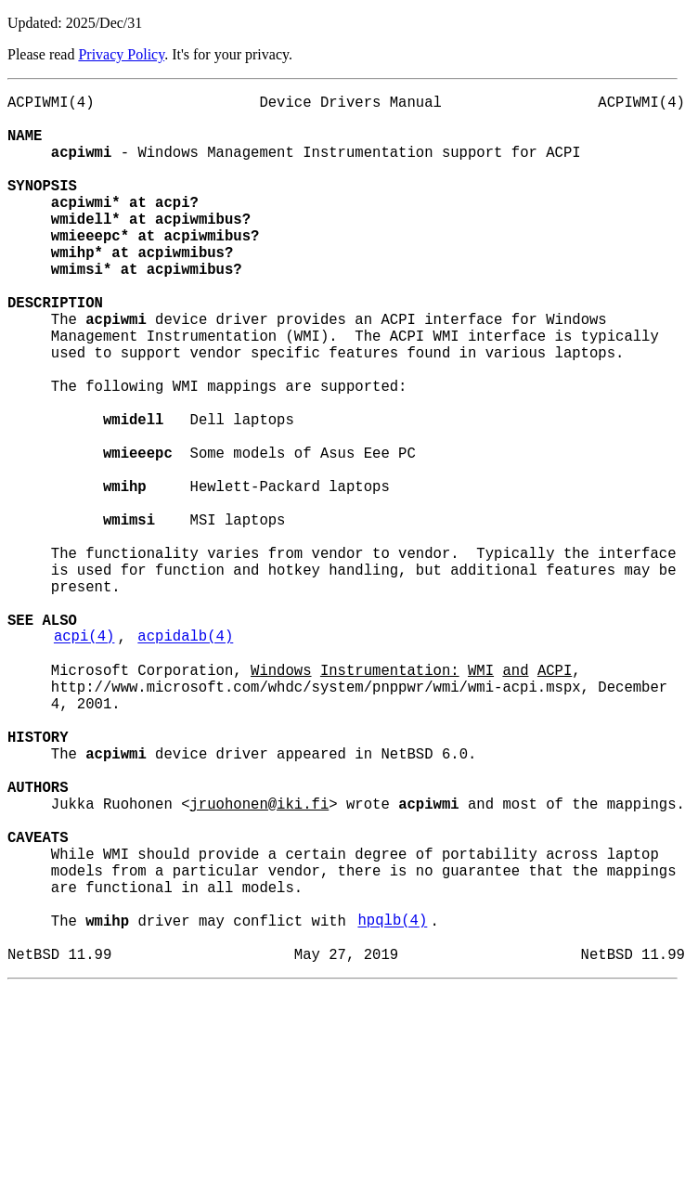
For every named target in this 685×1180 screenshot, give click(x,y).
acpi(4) (84, 758)
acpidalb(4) (185, 758)
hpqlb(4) (392, 1106)
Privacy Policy (121, 54)
